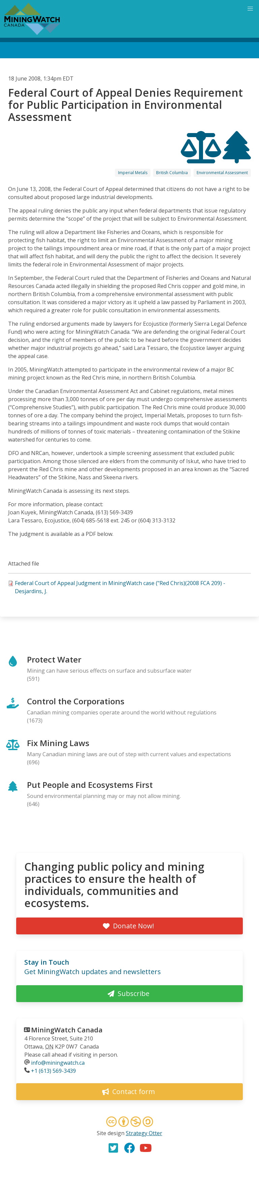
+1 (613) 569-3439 (53, 1070)
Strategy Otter (144, 1133)
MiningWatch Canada (67, 1029)
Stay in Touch (46, 962)
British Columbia (172, 172)
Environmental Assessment (222, 172)
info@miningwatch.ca (58, 1062)
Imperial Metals (132, 172)
